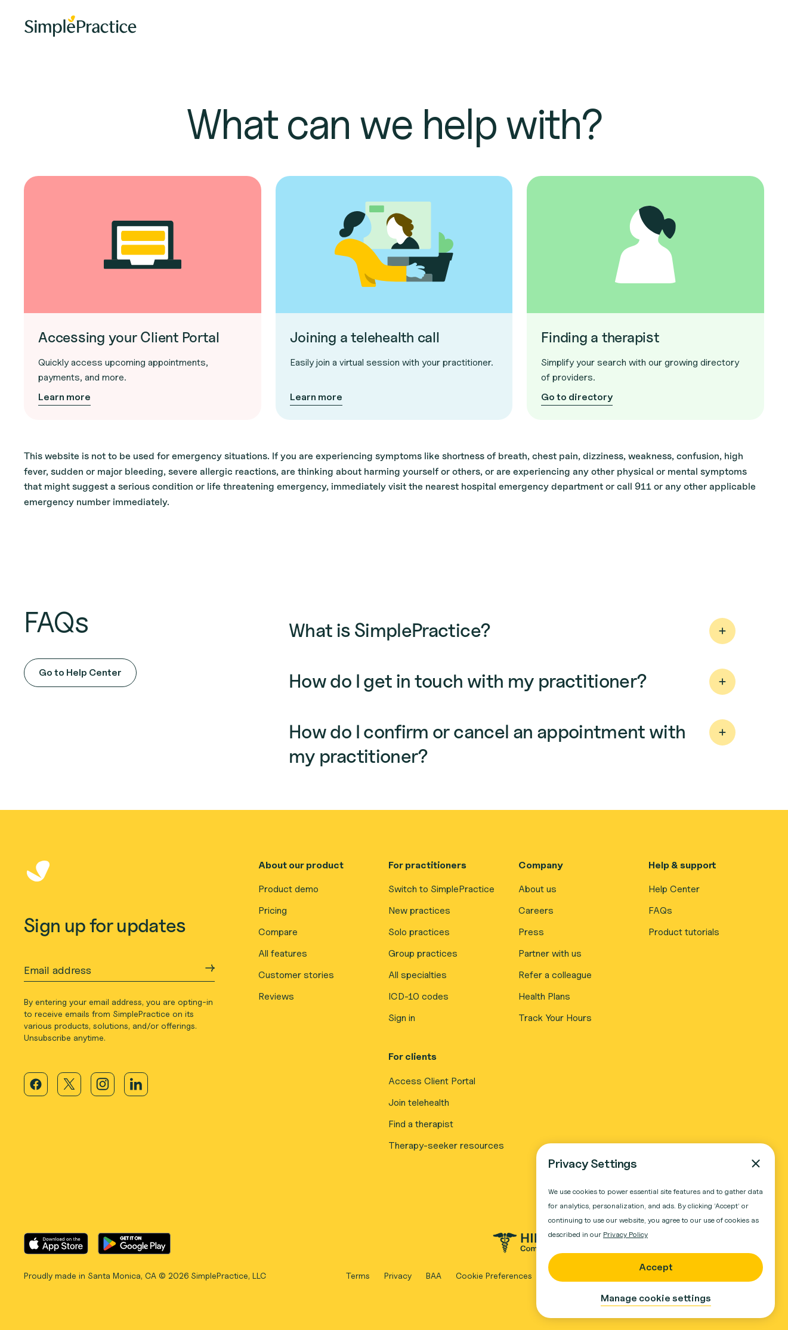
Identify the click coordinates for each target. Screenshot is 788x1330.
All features (282, 953)
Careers (536, 910)
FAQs (660, 910)
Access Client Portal (431, 1081)
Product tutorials (683, 932)
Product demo (288, 889)
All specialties (417, 975)
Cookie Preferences (494, 1275)
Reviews (276, 996)
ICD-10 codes (418, 996)
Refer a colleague (555, 975)
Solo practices (419, 932)
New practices (419, 910)
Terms (358, 1275)
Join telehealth (418, 1102)
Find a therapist (420, 1124)
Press (531, 932)
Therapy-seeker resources (446, 1145)
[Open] (722, 631)
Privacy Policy (625, 1234)
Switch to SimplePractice (441, 889)
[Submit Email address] (210, 968)
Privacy (398, 1275)
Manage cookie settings (656, 1298)
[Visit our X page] (69, 1084)
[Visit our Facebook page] (36, 1084)
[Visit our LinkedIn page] (136, 1084)
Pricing (272, 910)
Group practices (423, 953)
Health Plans (544, 996)
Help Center (674, 889)
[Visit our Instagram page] (103, 1084)
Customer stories (296, 975)
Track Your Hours (555, 1017)
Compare (278, 932)
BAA (433, 1275)
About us (537, 889)
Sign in (401, 1017)
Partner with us (550, 953)
